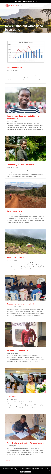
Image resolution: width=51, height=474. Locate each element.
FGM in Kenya (13, 397)
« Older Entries (9, 460)
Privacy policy (27, 471)
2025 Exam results (14, 68)
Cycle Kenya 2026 (14, 211)
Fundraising (17, 214)
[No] (49, 470)
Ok (21, 471)
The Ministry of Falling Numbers (20, 165)
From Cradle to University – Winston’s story (25, 443)
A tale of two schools (15, 257)
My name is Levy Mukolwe (18, 350)
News (16, 70)
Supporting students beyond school (22, 304)
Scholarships (17, 306)
